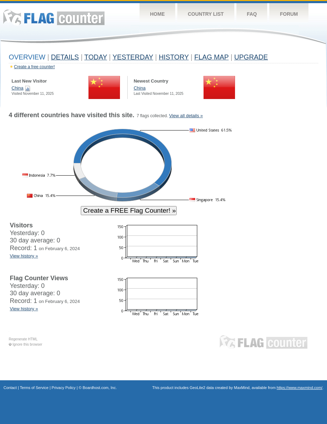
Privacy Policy (64, 388)
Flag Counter (54, 17)
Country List (206, 14)
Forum (289, 14)
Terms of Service (34, 388)
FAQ (252, 14)
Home (157, 14)
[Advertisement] (286, 218)
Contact (10, 388)
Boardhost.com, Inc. (100, 388)
